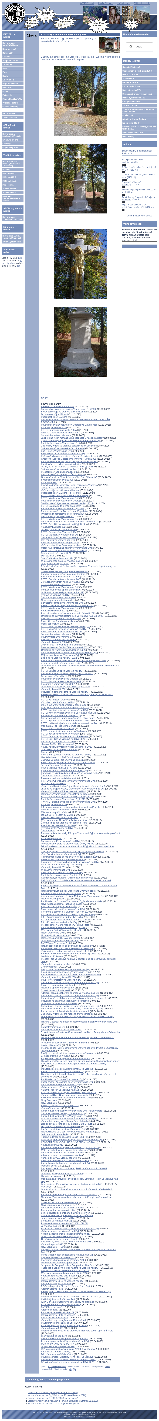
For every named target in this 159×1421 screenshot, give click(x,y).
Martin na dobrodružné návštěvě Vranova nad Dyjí (66, 548)
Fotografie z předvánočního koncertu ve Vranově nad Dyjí (70, 862)
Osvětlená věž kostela (52, 956)
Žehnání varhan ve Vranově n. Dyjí (58, 1210)
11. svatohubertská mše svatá (56, 584)
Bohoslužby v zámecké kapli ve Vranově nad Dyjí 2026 (68, 409)
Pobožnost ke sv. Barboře (54, 417)
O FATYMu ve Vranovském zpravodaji (60, 1236)
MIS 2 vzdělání (9, 177)
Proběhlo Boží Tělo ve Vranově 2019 (59, 817)
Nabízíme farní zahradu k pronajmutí (59, 1262)
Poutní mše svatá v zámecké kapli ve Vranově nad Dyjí (69, 652)
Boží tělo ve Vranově (51, 1307)
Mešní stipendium (50, 623)
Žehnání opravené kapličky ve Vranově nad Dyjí (65, 1341)
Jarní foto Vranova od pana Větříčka (59, 749)
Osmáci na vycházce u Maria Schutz (59, 1239)
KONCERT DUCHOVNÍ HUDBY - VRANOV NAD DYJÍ (68, 1142)
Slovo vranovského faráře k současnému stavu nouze (68, 718)
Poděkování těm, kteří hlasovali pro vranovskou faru (67, 948)
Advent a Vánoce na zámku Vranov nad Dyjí (63, 1071)
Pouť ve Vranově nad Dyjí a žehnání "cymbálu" (64, 511)
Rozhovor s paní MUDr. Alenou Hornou (60, 938)
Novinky (6, 169)
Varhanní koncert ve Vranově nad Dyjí (60, 1089)
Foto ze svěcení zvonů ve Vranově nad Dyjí (63, 453)
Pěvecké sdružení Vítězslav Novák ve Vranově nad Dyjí (69, 1359)
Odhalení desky (49, 1165)
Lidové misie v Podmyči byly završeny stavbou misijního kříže (72, 1184)
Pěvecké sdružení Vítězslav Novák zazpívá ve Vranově (69, 485)
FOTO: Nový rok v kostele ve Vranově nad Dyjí (64, 710)
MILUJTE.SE (142, 3)
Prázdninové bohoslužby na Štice (58, 1323)
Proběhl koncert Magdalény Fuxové (59, 809)
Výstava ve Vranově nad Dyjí (55, 595)
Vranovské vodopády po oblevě (57, 964)
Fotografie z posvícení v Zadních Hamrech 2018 (65, 911)
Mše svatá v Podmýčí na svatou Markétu (61, 930)
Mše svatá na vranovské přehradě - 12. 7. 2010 (65, 1270)
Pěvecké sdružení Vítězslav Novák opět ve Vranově (67, 673)
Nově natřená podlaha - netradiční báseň (61, 904)
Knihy (5, 91)
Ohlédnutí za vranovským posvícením (60, 940)
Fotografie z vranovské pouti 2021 (58, 684)
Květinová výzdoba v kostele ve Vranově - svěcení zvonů (70, 456)
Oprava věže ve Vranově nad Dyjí (58, 1346)
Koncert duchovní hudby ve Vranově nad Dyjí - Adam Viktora (71, 1110)
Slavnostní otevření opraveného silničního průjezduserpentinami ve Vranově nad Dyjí (67, 1216)
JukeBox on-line (129, 105)
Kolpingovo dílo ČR (131, 123)
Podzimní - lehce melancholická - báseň (61, 893)
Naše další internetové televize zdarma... (11, 198)
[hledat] (139, 47)
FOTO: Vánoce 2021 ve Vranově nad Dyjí (62, 671)
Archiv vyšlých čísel (11, 242)
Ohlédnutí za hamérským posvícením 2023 (62, 592)
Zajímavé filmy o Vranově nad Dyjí (58, 1257)
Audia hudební (9, 189)
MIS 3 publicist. (9, 181)
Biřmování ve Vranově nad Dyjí (56, 1220)
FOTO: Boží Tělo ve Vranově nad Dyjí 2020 (63, 739)
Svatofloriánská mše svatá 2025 (57, 479)
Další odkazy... (129, 136)
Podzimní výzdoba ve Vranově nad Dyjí (61, 715)
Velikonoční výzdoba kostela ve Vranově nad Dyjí (66, 1097)
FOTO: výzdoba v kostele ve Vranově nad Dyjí (64, 720)
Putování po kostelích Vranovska (57, 406)
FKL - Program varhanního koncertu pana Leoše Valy (68, 914)
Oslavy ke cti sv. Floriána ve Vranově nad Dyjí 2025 (67, 466)
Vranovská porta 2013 (52, 1144)
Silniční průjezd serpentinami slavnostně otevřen (65, 1213)
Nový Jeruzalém (49, 1100)
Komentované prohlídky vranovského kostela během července (72, 998)
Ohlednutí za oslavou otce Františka (59, 1003)
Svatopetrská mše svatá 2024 (56, 553)
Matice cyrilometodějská (133, 98)
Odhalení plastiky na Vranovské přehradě (62, 1173)
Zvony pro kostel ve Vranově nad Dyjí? (60, 663)
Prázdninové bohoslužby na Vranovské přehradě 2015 (68, 1092)
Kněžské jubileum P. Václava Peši (58, 1299)
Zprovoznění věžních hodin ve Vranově (60, 582)
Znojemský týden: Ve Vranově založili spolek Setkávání (69, 445)
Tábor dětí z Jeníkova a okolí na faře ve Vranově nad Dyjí (70, 1268)
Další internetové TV (131, 90)
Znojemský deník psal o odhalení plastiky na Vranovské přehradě (74, 1168)
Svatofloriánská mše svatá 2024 (57, 558)
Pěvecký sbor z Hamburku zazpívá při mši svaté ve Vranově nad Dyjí (76, 1291)
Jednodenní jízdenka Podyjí (55, 1134)
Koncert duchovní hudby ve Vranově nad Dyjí (64, 1116)
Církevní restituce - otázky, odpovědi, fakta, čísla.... (139, 128)
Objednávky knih (10, 147)
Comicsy (6, 144)
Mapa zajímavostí (10, 84)
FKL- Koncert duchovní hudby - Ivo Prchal (62, 917)
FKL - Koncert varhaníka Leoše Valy (59, 922)
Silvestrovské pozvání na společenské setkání (64, 571)
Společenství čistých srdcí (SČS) (137, 71)
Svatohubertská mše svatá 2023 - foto (60, 576)
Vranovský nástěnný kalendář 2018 (59, 977)
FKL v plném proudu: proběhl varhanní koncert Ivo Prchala (70, 807)
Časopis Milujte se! (131, 67)
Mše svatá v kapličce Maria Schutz (58, 726)
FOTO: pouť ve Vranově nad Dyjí (57, 728)
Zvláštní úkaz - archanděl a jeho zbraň (60, 644)
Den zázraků (47, 555)
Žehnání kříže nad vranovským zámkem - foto (64, 822)
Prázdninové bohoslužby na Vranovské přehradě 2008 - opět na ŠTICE (77, 1330)
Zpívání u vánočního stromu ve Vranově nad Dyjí (65, 1163)
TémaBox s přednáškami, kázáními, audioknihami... (138, 110)
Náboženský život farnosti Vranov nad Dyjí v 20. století (68, 890)
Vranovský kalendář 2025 (54, 527)
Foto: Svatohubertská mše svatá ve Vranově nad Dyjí (68, 781)
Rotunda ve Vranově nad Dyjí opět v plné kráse (65, 794)
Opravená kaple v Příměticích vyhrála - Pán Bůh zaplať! (69, 477)
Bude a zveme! (9, 49)
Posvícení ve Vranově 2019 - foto (58, 825)
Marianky (6, 87)
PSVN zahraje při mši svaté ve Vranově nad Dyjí (65, 1286)
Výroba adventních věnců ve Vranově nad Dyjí (64, 770)
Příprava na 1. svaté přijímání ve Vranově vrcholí (65, 1058)
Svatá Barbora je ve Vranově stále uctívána (63, 411)
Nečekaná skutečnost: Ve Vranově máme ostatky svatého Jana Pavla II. (77, 1037)
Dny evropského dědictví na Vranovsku (60, 1126)
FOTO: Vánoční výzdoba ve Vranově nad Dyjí (64, 629)
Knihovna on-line (10, 140)
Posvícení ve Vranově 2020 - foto (58, 741)
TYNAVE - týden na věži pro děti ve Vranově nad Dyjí (68, 801)
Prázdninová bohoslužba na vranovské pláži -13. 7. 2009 (70, 1296)
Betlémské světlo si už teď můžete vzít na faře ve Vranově (70, 974)
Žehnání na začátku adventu (55, 775)
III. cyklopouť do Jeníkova (54, 1336)
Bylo (4, 68)
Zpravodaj (7, 64)
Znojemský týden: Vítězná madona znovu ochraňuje (67, 1014)
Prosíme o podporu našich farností (58, 778)
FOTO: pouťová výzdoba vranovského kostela (64, 731)
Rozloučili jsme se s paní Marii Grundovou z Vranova (67, 1131)
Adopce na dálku (49, 1309)
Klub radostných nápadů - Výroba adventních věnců (67, 877)
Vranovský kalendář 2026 (54, 427)
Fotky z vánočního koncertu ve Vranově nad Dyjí (65, 969)
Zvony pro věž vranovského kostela (59, 487)
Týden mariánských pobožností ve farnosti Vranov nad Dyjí (70, 440)
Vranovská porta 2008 (52, 1328)
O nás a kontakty (10, 107)
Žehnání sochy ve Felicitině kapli (57, 516)
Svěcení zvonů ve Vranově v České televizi (62, 448)
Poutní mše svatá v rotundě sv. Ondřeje (61, 500)
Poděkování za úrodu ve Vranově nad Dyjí (62, 1079)
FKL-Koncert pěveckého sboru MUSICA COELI (65, 919)
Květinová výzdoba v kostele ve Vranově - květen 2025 (68, 458)
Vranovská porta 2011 (52, 1244)
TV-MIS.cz (123, 3)
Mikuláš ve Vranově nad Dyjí (55, 870)
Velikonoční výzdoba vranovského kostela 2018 (65, 951)
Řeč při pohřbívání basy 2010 (56, 1278)
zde (20, 258)
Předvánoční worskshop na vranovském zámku (65, 1160)
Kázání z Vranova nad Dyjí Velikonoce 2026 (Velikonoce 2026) (57, 1395)
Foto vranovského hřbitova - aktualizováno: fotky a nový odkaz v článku (77, 694)
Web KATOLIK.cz (130, 75)
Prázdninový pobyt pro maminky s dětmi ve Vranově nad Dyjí (72, 1139)
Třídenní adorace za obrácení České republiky (64, 1137)
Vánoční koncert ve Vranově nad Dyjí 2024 (62, 508)
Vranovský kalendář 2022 (54, 689)
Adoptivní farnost (10, 61)
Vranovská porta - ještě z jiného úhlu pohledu (64, 1325)
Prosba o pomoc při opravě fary (57, 985)
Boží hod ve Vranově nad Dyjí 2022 (59, 657)
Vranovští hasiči (49, 482)
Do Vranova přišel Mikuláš (54, 676)
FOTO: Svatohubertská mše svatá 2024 (61, 506)
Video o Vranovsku (50, 1108)
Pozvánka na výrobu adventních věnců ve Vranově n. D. (69, 773)
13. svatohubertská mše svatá (56, 435)
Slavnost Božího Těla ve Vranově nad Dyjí (62, 537)
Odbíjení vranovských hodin (55, 563)
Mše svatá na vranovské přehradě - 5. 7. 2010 (64, 1273)
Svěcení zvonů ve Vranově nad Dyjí (59, 469)
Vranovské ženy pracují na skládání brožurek (63, 1320)
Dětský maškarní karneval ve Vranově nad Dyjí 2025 (67, 1362)
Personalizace (8, 113)
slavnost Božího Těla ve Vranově (57, 744)
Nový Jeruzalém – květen (54, 1247)
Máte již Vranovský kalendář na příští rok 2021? (65, 707)
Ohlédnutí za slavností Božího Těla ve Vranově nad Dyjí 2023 (72, 616)
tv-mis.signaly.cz (12, 261)
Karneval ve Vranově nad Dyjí (56, 1351)
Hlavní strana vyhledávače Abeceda (12, 218)
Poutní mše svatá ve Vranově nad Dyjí (60, 443)
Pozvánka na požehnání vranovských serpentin (65, 1000)
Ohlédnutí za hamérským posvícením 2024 (62, 513)
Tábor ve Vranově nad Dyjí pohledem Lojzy (63, 1113)
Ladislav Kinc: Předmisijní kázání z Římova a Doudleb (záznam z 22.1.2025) (63, 1401)
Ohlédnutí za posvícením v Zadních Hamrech (64, 1042)
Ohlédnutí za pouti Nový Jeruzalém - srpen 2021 (65, 686)
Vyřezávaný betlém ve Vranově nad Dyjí (61, 854)
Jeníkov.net (127, 115)
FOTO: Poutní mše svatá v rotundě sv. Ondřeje (64, 495)
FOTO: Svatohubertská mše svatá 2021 (61, 681)
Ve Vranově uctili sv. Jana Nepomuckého (61, 545)
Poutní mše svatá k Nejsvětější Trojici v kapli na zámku (69, 461)
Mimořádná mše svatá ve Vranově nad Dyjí (62, 561)
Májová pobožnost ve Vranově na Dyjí (60, 655)
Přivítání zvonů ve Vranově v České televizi (63, 474)
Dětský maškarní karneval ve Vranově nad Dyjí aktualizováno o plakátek (77, 846)
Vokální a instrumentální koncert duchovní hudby (65, 1233)
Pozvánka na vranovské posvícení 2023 (61, 618)
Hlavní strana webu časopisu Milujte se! (11, 237)
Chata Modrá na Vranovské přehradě (59, 1202)
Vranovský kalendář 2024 (54, 610)
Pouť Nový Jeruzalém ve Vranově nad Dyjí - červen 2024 (70, 521)
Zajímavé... (7, 95)
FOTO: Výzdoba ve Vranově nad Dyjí (60, 498)
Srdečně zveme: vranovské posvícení (60, 542)
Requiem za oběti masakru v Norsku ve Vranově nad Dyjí (70, 1228)
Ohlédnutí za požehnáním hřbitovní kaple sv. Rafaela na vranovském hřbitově (80, 665)
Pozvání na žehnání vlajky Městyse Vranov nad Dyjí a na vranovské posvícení (80, 833)
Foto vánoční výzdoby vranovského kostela (63, 859)
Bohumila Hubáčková (57, 1366)
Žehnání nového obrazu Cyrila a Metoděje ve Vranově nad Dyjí (72, 896)
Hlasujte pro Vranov (51, 1176)
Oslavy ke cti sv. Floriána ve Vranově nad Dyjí (64, 550)
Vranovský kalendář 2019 (54, 867)
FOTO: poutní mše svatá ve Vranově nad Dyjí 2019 (67, 796)
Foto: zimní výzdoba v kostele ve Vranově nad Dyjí (66, 754)
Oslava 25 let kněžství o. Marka (57, 815)
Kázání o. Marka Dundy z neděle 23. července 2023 (67, 605)
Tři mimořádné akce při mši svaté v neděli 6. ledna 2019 (69, 856)
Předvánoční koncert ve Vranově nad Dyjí (62, 872)
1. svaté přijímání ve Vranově (55, 1055)
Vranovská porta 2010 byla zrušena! (59, 1275)
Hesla (5, 76)
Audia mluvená (9, 192)
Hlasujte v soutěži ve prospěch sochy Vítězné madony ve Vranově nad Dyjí (79, 1021)
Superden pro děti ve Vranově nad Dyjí (60, 841)
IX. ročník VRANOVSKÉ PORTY (57, 1343)
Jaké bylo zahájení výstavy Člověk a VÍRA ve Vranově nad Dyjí (72, 788)
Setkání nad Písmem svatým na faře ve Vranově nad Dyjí (70, 982)
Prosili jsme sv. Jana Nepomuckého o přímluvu (64, 1338)
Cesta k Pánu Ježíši (51, 1045)
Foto (4, 72)
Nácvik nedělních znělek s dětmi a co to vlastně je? (67, 945)
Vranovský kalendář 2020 (54, 804)
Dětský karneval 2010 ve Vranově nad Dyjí (62, 1281)
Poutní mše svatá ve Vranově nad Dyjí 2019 (63, 799)
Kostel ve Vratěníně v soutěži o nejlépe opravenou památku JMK (73, 660)
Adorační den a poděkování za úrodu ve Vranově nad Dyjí (70, 993)
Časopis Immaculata (131, 102)
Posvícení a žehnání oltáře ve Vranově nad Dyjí (65, 692)
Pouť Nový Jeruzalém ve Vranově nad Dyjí (62, 1152)
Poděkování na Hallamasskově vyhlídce (61, 464)
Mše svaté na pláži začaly (54, 812)
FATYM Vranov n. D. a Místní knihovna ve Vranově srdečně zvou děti (76, 880)
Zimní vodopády (49, 966)
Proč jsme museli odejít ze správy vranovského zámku (68, 1053)
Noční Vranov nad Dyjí (52, 932)
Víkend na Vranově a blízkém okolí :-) (60, 1105)
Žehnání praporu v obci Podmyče (58, 597)
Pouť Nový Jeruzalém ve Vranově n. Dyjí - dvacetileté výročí (71, 1008)
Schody (45, 752)
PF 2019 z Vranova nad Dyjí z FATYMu (60, 864)
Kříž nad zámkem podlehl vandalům (59, 906)
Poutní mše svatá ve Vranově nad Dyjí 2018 (63, 927)
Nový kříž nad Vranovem (53, 783)
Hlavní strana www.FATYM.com (10, 44)
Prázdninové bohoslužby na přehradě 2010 (62, 1260)
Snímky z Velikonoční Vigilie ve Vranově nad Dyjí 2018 (68, 953)
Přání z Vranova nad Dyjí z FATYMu (59, 767)
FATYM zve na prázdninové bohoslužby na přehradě (67, 1302)
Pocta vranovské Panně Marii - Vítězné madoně (65, 1011)
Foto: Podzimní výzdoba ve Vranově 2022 (62, 631)
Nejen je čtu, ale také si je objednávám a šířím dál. (134, 206)
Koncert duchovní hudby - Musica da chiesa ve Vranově (69, 1194)
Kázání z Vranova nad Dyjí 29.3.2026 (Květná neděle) (53, 1398)
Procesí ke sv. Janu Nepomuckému (59, 472)
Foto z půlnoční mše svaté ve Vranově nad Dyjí (65, 972)
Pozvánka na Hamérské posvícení (58, 639)
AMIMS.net (87, 3)
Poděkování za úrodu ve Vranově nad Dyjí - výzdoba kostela (71, 901)
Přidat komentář (60, 1369)
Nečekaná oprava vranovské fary (57, 987)
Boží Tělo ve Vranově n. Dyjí (55, 943)
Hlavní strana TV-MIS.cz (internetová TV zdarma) (11, 163)
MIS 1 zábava (8, 173)
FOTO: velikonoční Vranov (54, 699)
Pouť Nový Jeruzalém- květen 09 (57, 1312)
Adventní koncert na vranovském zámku (61, 1155)
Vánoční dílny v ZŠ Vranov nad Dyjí (59, 1158)
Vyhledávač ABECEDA (132, 133)
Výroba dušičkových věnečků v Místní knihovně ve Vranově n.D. (73, 786)
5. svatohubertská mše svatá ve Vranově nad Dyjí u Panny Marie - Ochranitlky (80, 1032)
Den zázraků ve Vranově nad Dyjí (58, 540)
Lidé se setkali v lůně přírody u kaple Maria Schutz (66, 1124)
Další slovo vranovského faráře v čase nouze (63, 705)
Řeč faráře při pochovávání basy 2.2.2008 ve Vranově (68, 1349)
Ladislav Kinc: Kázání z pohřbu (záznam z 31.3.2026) (53, 1392)
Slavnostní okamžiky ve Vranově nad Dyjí (62, 602)
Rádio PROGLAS (130, 82)
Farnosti (6, 57)
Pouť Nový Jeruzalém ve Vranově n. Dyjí (62, 980)
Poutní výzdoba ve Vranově (55, 637)
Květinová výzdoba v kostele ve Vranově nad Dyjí (66, 1241)
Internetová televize (131, 86)
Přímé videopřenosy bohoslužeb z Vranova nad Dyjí (67, 1254)
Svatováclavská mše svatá (54, 1317)
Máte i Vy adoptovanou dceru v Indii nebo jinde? (65, 1150)
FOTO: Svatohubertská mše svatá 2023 (61, 579)
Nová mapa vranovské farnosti (56, 600)
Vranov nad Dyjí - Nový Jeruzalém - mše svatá (64, 1095)
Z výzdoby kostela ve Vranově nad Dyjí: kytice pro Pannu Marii (72, 851)
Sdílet (44, 398)
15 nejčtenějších (9, 117)
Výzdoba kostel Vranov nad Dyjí (57, 828)
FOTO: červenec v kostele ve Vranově (60, 733)
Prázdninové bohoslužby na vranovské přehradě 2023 (68, 613)
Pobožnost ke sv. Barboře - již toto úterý (61, 493)
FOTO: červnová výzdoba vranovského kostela (65, 736)
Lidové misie (8, 80)
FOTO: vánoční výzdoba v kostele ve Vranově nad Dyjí (68, 712)
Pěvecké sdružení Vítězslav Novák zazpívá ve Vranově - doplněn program (78, 566)
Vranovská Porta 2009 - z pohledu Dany (61, 1304)
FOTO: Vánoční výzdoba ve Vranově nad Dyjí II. (65, 626)
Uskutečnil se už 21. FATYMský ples (59, 757)
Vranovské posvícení (51, 838)
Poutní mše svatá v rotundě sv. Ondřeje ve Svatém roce (69, 424)
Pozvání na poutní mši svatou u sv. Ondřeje (63, 574)
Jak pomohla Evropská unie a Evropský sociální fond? (68, 1265)
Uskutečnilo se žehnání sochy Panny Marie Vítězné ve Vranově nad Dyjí (77, 1016)
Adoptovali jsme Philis (52, 1288)
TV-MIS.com (105, 3)
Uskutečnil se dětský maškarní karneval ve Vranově (67, 1069)
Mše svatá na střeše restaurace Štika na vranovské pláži (69, 1118)
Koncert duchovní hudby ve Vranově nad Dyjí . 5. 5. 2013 (70, 1147)
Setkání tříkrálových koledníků (56, 1283)
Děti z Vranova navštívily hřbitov (57, 1354)
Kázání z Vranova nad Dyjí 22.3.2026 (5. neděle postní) (54, 1403)
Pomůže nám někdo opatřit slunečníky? (61, 589)
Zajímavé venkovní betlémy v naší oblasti (62, 760)
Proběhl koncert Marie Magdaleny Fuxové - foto (65, 925)
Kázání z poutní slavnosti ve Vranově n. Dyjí (63, 1129)
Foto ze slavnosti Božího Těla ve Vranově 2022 (65, 647)
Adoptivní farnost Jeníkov (134, 119)
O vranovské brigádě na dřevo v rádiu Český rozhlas (67, 843)
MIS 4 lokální (8, 185)
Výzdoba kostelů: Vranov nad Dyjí (58, 702)
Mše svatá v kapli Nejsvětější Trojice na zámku (64, 820)
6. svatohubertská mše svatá (56, 990)
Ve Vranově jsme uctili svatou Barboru (60, 490)
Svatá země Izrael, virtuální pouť (137, 94)
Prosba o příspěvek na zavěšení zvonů (60, 432)
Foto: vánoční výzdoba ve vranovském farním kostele (68, 762)
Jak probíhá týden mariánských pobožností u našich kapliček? (72, 438)
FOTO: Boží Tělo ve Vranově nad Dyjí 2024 (63, 524)
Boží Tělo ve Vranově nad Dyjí (56, 451)
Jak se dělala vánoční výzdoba (56, 765)
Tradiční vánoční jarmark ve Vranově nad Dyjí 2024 (67, 503)
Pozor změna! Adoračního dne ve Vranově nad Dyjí (67, 1082)
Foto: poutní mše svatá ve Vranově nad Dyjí (63, 909)
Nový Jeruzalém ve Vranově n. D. (58, 1205)
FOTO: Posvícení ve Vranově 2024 (58, 532)
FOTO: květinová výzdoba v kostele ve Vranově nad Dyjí (69, 723)
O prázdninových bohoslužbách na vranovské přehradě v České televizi (77, 1189)
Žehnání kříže (48, 830)
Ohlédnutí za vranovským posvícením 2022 (63, 650)
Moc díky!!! (46, 1186)
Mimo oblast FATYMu (12, 99)
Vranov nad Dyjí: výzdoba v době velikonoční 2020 (66, 746)
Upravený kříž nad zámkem (55, 935)
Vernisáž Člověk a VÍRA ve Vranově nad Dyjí (63, 791)
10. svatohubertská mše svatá (56, 634)
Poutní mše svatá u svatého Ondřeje (59, 678)
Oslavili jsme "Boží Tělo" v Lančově (59, 529)
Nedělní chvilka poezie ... (53, 898)
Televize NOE (128, 78)
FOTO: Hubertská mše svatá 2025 (58, 430)
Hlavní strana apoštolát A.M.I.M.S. (11, 135)
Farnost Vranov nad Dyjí (53, 1027)
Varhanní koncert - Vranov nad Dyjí (58, 1087)
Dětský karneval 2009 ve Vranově (58, 1315)
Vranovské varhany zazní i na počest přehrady (65, 1121)
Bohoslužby (7, 53)
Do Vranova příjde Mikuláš (54, 414)
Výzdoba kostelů (10, 103)
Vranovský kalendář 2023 (54, 642)
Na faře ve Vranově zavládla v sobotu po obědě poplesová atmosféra (76, 1197)
